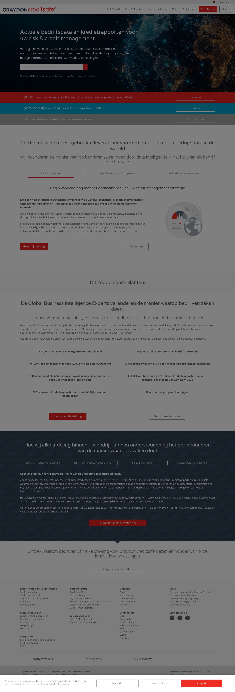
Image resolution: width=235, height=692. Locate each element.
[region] (117, 683)
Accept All (201, 683)
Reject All (116, 683)
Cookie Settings (159, 683)
